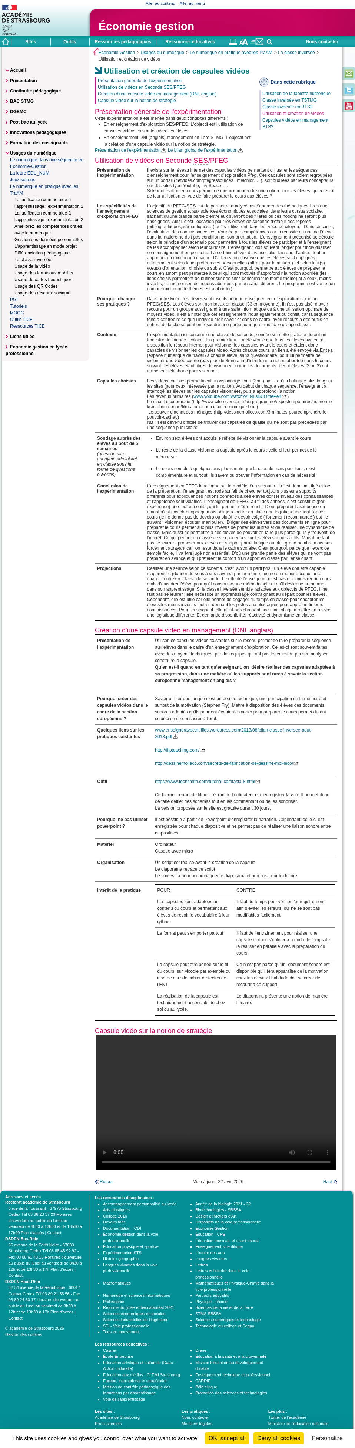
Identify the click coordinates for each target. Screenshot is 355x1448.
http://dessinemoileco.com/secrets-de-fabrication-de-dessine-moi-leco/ (224, 763)
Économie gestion (146, 26)
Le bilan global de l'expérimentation (203, 150)
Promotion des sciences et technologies (231, 1393)
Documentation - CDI (122, 1228)
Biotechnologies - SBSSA (218, 1210)
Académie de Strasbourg (117, 1417)
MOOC (17, 312)
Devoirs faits (114, 1222)
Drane (200, 1350)
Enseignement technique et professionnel (232, 1375)
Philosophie (113, 1301)
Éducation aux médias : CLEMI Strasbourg (141, 1375)
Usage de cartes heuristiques (43, 279)
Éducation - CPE (210, 1234)
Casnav (110, 1350)
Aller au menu (192, 3)
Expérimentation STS (122, 1252)
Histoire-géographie (121, 1258)
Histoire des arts (210, 1252)
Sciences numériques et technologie (228, 1319)
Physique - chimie (211, 1301)
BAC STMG (22, 101)
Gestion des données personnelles (48, 239)
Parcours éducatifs (212, 1295)
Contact (54, 1233)
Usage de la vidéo (32, 266)
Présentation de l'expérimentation (128, 150)
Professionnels (108, 1423)
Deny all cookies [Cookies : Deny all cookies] (279, 1438)
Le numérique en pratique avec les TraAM (231, 52)
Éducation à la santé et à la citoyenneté (230, 1356)
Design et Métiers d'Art (215, 1216)
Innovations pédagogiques (38, 132)
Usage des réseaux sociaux (41, 293)
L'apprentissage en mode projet (45, 246)
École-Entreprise (118, 1356)
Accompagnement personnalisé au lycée (139, 1204)
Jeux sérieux (22, 179)
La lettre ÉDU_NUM (29, 173)
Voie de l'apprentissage (124, 1399)
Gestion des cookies (23, 1334)
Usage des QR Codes (36, 286)
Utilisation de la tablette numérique (296, 93)
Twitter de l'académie (287, 1417)
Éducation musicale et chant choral (227, 1240)
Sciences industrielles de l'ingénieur (135, 1319)
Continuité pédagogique (35, 91)
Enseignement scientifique (219, 1246)
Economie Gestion (117, 52)
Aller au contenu (160, 3)
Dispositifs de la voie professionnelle (228, 1222)
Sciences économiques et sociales (134, 1314)
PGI (14, 299)
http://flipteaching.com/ (177, 750)
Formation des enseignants (39, 142)
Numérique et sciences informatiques (136, 1295)
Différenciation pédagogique (42, 253)
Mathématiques (117, 1283)
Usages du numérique (162, 52)
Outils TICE (21, 319)
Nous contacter (322, 41)
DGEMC (18, 111)
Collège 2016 (115, 1216)
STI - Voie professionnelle (126, 1326)
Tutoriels (18, 306)
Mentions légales (197, 1423)
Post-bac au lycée (28, 122)
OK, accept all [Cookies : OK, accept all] (227, 1438)
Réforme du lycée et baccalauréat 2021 (138, 1307)
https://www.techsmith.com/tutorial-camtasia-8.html (205, 781)
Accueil (18, 70)
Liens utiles (22, 336)
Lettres (201, 1265)
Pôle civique (206, 1387)
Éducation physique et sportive (131, 1246)
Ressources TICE (27, 326)
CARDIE (203, 1380)
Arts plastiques (116, 1210)
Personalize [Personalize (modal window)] (327, 1438)
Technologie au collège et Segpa (224, 1326)
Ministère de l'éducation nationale (298, 1423)
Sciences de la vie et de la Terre (224, 1307)
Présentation (23, 80)
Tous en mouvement (121, 1332)
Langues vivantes (211, 1258)
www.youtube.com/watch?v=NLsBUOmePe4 (237, 396)
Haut (327, 1181)
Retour (106, 1181)
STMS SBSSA (208, 1314)
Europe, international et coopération (135, 1380)
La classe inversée (296, 52)
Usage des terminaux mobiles (43, 273)
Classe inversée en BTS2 (287, 106)
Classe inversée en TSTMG (289, 100)
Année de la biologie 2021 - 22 (223, 1204)
